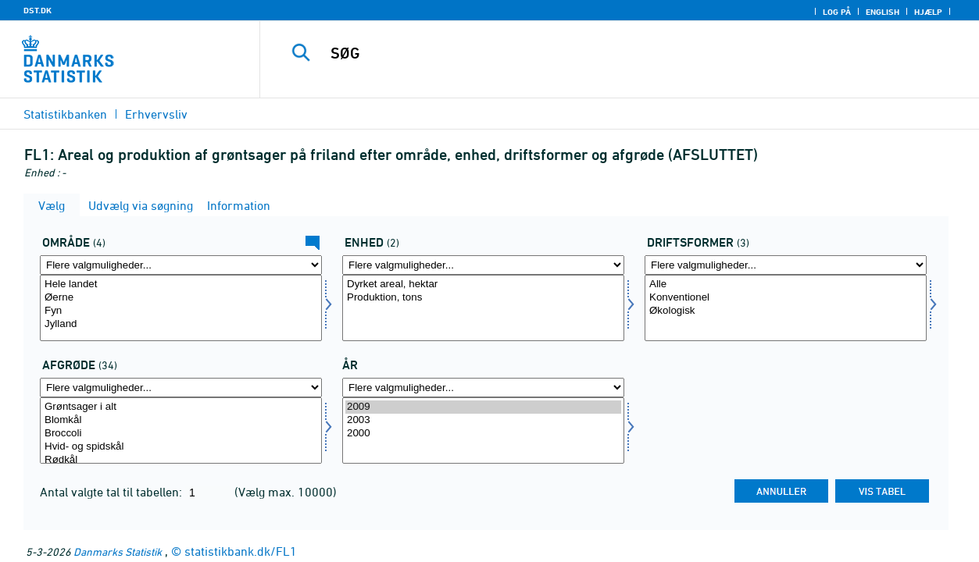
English (882, 11)
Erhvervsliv (156, 114)
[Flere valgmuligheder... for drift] (786, 265)
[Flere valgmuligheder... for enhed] (483, 265)
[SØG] (608, 53)
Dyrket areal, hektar (483, 284)
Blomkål (181, 420)
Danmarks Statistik (117, 551)
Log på (837, 11)
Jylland (181, 324)
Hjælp (928, 11)
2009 (483, 407)
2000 (483, 433)
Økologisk (786, 311)
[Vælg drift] (786, 308)
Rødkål (181, 460)
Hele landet (181, 284)
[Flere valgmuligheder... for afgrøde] (181, 387)
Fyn (181, 311)
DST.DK (37, 10)
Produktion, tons (483, 297)
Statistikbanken (65, 114)
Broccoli (181, 433)
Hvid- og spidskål (181, 447)
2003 (483, 420)
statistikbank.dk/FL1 (240, 551)
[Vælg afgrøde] (181, 430)
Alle (786, 284)
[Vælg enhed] (483, 308)
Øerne (181, 297)
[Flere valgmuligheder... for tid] (483, 387)
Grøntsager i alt (181, 407)
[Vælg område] (181, 308)
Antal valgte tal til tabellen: (112, 492)
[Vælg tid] (483, 430)
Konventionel (786, 297)
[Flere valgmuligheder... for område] (181, 265)
